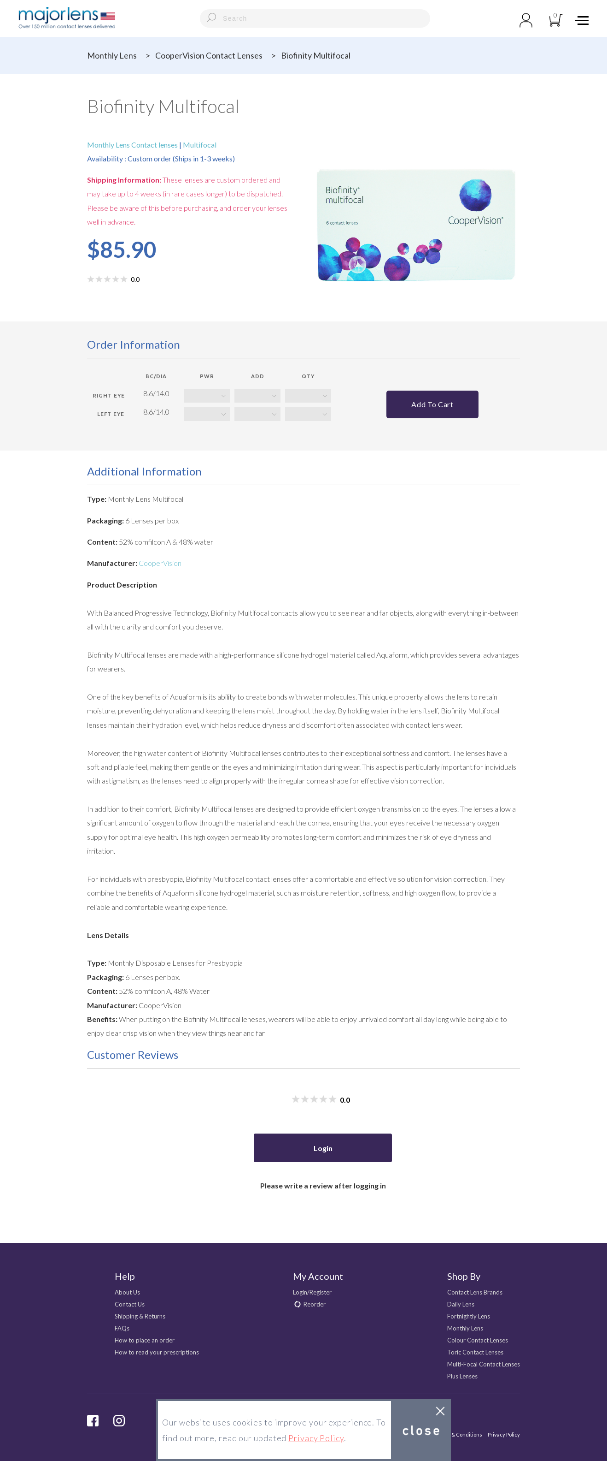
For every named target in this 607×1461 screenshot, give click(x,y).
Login (323, 1148)
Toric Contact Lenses (475, 1352)
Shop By (463, 1276)
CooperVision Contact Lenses (209, 55)
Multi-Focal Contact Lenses (483, 1364)
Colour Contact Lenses (477, 1340)
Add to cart (432, 404)
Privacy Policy (504, 1434)
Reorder (315, 1304)
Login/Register (312, 1292)
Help (125, 1276)
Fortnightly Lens (468, 1316)
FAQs (122, 1328)
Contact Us (130, 1304)
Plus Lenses (462, 1376)
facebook (93, 1420)
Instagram (119, 1420)
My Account (318, 1276)
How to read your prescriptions (157, 1352)
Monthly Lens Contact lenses (133, 144)
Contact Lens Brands (474, 1292)
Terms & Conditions (458, 1434)
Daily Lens (460, 1304)
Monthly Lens (112, 55)
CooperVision (160, 562)
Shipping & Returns (140, 1316)
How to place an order (145, 1340)
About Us (127, 1292)
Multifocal (198, 144)
